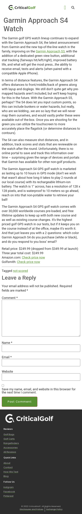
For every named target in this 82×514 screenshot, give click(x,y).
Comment (10, 297)
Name (7, 342)
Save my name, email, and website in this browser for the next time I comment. (39, 391)
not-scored (20, 271)
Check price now (33, 257)
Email (7, 357)
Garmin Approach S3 (50, 51)
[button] (65, 7)
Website (7, 371)
